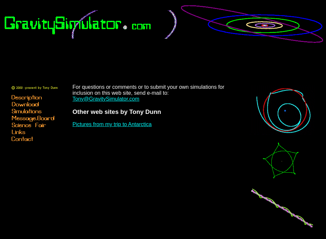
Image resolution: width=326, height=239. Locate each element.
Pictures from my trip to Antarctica (112, 124)
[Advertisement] (164, 61)
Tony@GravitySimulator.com (105, 99)
